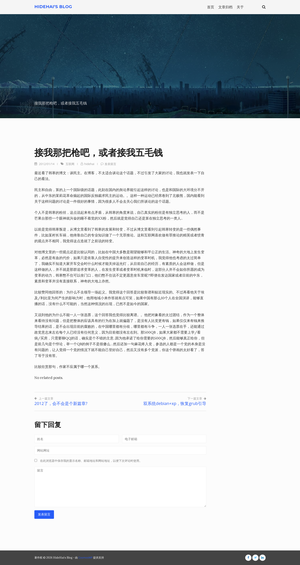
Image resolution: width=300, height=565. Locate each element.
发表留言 (110, 164)
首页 (210, 7)
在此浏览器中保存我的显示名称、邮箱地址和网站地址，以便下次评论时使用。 (91, 461)
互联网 (70, 164)
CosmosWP (85, 557)
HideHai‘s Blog (53, 6)
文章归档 (225, 7)
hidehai (89, 164)
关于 (240, 7)
